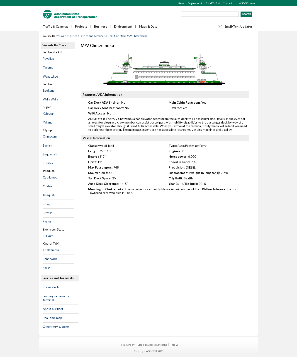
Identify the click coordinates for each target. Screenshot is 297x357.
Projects (81, 26)
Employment (195, 3)
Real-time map (52, 318)
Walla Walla (50, 99)
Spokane (48, 90)
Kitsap (47, 204)
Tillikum (48, 236)
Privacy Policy (127, 344)
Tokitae (48, 163)
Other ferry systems (56, 326)
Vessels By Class (54, 45)
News (181, 3)
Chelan (47, 186)
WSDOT (70, 14)
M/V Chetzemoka (137, 35)
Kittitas (47, 213)
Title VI (174, 344)
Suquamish (50, 154)
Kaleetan (48, 113)
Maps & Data (148, 26)
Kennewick (50, 259)
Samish (47, 145)
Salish (46, 268)
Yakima (47, 122)
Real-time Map (116, 35)
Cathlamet (50, 177)
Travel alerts (51, 287)
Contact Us (229, 3)
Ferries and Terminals (93, 35)
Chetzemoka (51, 250)
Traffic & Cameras (55, 26)
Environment (123, 26)
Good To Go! (212, 3)
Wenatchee (50, 76)
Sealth (47, 222)
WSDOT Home (247, 3)
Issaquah (49, 195)
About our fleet (53, 309)
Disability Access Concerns (152, 344)
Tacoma (48, 67)
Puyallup (48, 58)
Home (62, 35)
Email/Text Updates (238, 26)
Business (100, 26)
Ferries (72, 35)
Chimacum (50, 136)
